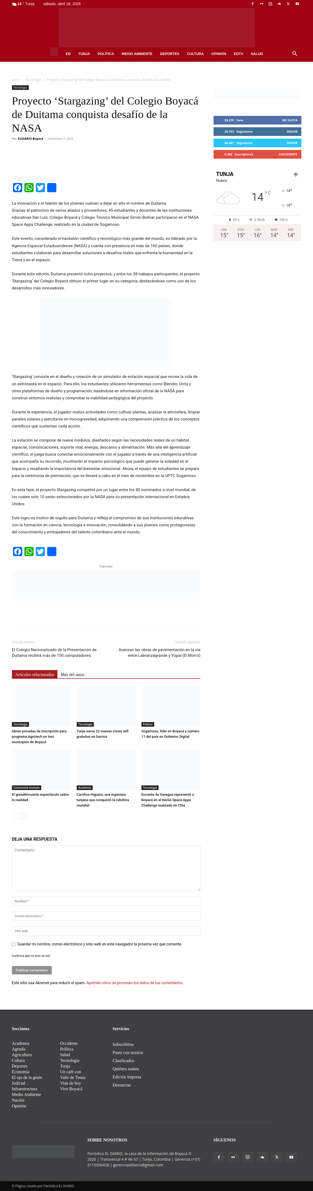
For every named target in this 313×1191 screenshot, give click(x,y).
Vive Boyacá (71, 1088)
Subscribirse (123, 1044)
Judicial (18, 1083)
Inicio (16, 79)
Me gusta (290, 120)
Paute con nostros (128, 1052)
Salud (257, 54)
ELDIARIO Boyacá (30, 138)
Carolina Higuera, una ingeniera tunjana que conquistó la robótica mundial (103, 799)
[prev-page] (15, 816)
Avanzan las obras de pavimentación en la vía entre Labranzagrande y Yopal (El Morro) (160, 652)
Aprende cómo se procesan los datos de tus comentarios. (134, 983)
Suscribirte (288, 154)
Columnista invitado (27, 787)
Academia (84, 787)
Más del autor (73, 674)
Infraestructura (24, 1088)
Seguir (292, 131)
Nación (18, 1100)
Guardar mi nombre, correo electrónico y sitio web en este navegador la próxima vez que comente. (100, 944)
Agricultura (22, 1054)
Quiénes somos (126, 1068)
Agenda (18, 1049)
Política (106, 54)
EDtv (238, 54)
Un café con (70, 1071)
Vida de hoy (70, 1083)
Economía (21, 1071)
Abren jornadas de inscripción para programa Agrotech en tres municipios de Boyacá (39, 736)
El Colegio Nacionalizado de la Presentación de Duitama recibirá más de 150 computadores (54, 652)
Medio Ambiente (137, 54)
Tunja (84, 54)
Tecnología (33, 79)
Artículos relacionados (34, 674)
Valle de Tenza (73, 1077)
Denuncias (122, 1085)
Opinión (218, 54)
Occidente (69, 1043)
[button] (294, 54)
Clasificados (123, 1060)
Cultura (195, 54)
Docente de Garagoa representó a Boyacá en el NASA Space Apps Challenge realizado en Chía (167, 799)
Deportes (169, 54)
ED (68, 54)
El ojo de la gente (27, 1077)
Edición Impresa (127, 1077)
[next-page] (24, 816)
